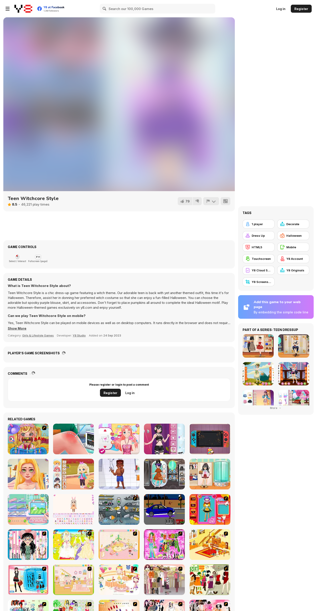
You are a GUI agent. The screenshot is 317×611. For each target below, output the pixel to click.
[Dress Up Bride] (73, 544)
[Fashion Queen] (28, 579)
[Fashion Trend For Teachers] (164, 579)
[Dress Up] (259, 235)
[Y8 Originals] (293, 270)
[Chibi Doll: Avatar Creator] (73, 509)
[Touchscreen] (259, 258)
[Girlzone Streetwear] (164, 439)
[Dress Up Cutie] (28, 544)
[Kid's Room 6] (73, 579)
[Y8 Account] (293, 258)
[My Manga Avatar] (119, 439)
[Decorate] (293, 224)
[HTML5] (259, 247)
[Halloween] (293, 235)
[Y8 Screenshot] (259, 281)
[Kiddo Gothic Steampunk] (164, 474)
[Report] (211, 201)
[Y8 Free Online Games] (23, 9)
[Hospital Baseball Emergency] (119, 474)
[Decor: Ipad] (28, 509)
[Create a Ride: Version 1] (164, 509)
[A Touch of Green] (164, 544)
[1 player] (259, 224)
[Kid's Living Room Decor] (209, 544)
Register (301, 9)
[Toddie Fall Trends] (73, 474)
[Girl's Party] (119, 579)
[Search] (105, 9)
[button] (17, 328)
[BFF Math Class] (28, 474)
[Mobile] (293, 247)
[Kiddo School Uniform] (209, 474)
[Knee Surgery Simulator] (73, 439)
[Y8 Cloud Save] (259, 270)
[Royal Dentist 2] (28, 439)
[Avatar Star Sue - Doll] (209, 509)
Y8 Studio (79, 335)
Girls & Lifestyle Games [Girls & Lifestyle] (38, 335)
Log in (280, 9)
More (276, 408)
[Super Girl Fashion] (209, 579)
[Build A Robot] (119, 509)
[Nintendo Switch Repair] (209, 439)
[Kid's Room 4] (119, 544)
